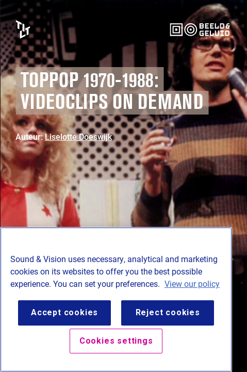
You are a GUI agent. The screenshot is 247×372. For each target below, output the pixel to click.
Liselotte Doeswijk (78, 136)
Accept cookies (64, 312)
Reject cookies (168, 312)
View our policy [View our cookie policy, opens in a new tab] (192, 283)
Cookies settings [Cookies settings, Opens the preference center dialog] (116, 341)
